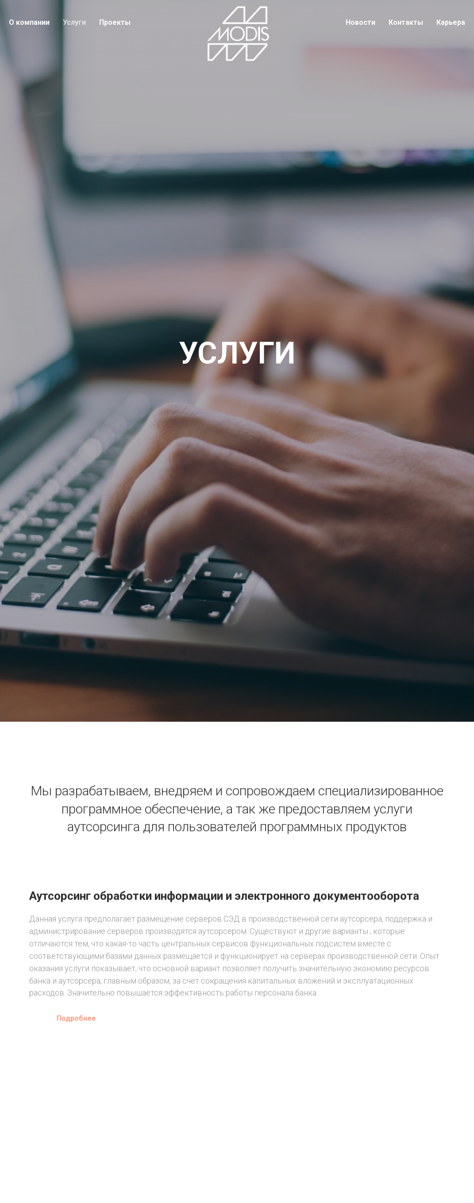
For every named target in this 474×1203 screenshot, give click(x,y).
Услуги (74, 22)
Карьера (450, 22)
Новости (360, 22)
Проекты (115, 22)
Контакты (406, 22)
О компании (29, 22)
